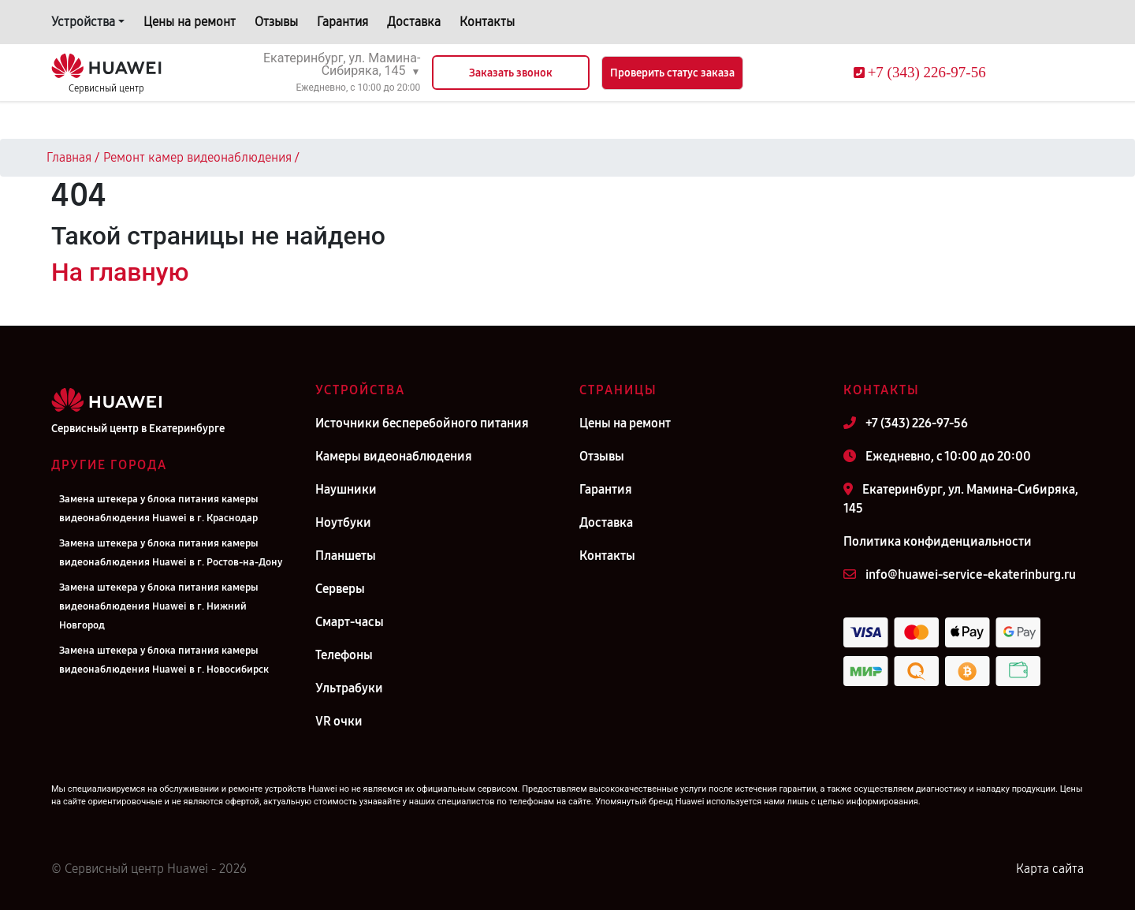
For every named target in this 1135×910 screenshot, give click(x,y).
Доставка (414, 21)
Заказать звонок (511, 73)
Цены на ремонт (189, 21)
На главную (119, 272)
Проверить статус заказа (672, 73)
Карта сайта (1050, 868)
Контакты (487, 21)
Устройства (83, 21)
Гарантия (342, 21)
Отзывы (276, 21)
